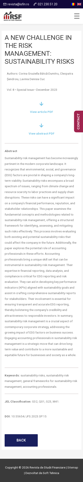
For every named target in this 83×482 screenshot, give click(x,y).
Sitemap (72, 467)
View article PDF (41, 112)
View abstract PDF (42, 133)
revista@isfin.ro (18, 4)
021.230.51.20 (47, 4)
